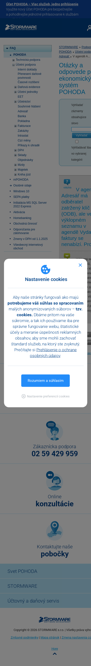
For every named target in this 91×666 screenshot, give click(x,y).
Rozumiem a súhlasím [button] (46, 380)
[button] (45, 396)
